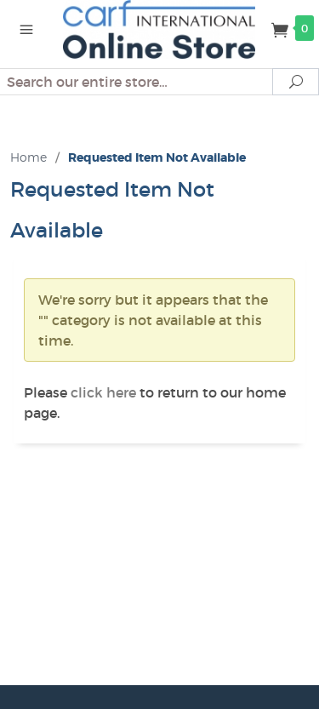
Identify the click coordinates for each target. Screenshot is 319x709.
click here (103, 392)
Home (28, 157)
